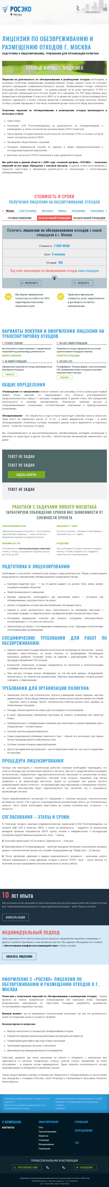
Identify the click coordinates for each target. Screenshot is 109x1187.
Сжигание (60, 1108)
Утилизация (43, 1140)
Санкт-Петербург (28, 210)
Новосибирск (97, 210)
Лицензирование (48, 1122)
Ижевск (62, 210)
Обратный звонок (92, 12)
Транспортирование (47, 1131)
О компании (11, 1121)
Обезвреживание (46, 1144)
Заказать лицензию (19, 956)
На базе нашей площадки (55, 218)
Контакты (8, 1127)
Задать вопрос (26, 475)
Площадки (81, 1122)
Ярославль (47, 210)
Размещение (44, 1148)
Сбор (40, 1127)
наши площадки (88, 270)
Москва (10, 210)
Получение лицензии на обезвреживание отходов (78, 1099)
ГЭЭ (77, 1142)
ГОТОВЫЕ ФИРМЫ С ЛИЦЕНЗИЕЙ (54, 67)
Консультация (15, 917)
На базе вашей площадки (89, 218)
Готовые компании (19, 218)
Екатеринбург (78, 210)
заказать (10, 374)
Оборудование (84, 1130)
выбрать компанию (11, 356)
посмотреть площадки (68, 356)
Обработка (43, 1136)
